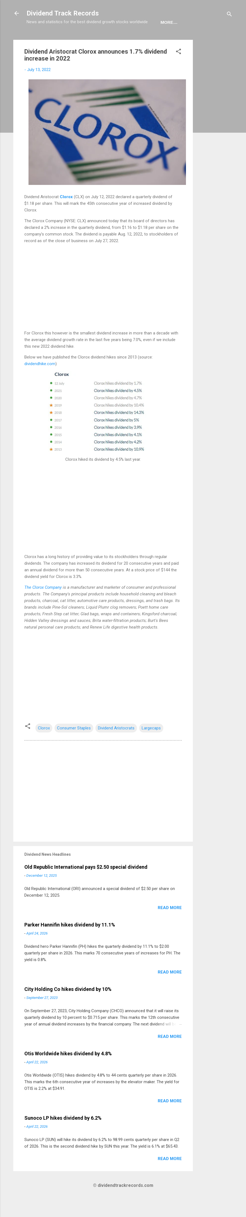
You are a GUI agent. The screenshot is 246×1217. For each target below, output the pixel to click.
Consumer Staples (74, 745)
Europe (81, 39)
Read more (170, 924)
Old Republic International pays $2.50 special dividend (85, 884)
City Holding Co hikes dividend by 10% (68, 1006)
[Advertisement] (215, 140)
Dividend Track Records (63, 13)
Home (37, 39)
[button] (178, 69)
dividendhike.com (39, 380)
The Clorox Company (43, 604)
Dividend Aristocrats (116, 745)
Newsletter (115, 39)
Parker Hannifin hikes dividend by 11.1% (69, 942)
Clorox (66, 213)
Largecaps (151, 745)
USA (58, 39)
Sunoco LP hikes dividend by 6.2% (63, 1135)
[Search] (229, 15)
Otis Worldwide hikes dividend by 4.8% (68, 1071)
